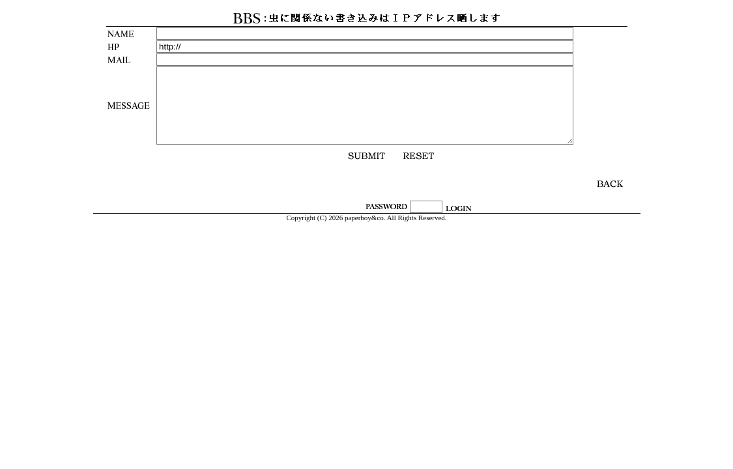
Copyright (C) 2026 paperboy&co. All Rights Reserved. (366, 217)
